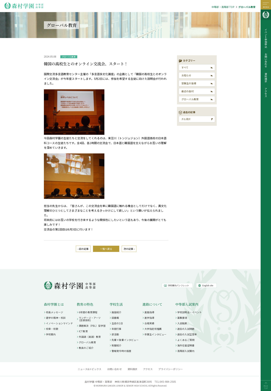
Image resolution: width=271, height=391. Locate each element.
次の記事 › (129, 249)
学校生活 (116, 304)
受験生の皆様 (188, 83)
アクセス (266, 92)
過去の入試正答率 (187, 334)
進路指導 (149, 312)
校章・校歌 (52, 329)
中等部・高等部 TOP (223, 7)
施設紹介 (117, 312)
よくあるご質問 (185, 340)
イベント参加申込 (266, 38)
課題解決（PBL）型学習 (92, 325)
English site (207, 285)
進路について (152, 304)
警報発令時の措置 (121, 351)
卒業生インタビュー (155, 334)
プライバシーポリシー (170, 369)
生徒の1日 (117, 323)
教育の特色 (85, 304)
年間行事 (117, 329)
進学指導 (149, 317)
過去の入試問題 (185, 329)
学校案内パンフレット (178, 285)
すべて (184, 67)
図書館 (115, 317)
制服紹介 (117, 345)
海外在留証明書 (185, 345)
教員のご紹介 (86, 348)
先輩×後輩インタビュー (125, 340)
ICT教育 (83, 331)
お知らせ (186, 75)
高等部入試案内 (185, 351)
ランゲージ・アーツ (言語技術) (89, 319)
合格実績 (149, 323)
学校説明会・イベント (189, 312)
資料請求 (266, 77)
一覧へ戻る (106, 249)
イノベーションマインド (59, 323)
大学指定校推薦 (153, 329)
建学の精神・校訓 (56, 317)
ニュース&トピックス (89, 369)
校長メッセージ (54, 312)
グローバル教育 (246, 7)
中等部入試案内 (186, 304)
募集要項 (182, 317)
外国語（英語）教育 (90, 336)
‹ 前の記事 (83, 249)
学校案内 (51, 334)
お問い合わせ (266, 60)
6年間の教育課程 (88, 312)
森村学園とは (54, 304)
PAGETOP (266, 386)
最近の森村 (187, 91)
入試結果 (182, 323)
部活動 (115, 334)
